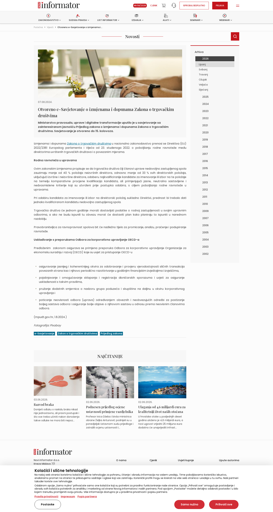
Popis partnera (87, 496)
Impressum (68, 496)
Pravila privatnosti (46, 496)
